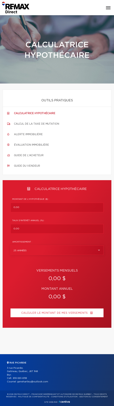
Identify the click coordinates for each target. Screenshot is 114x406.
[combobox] (57, 250)
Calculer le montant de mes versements (57, 313)
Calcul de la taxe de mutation (36, 124)
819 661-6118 (20, 378)
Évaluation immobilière (31, 145)
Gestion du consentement (93, 397)
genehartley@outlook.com (32, 382)
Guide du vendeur (27, 166)
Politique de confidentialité (33, 397)
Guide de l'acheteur (29, 155)
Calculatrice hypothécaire (34, 113)
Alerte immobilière (28, 134)
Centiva (64, 402)
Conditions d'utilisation (64, 397)
